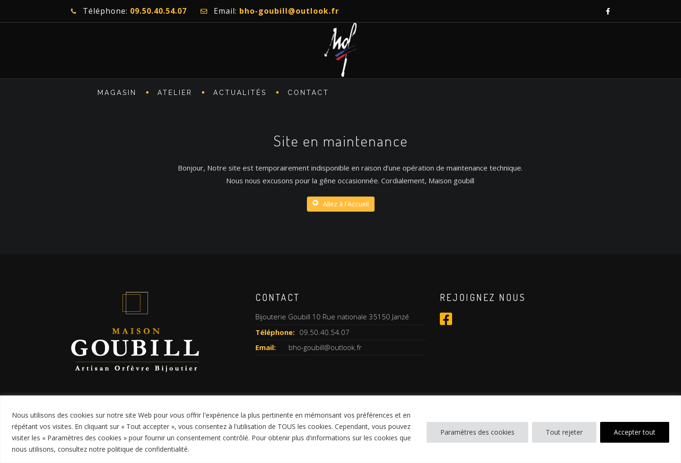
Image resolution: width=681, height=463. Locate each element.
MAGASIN (117, 92)
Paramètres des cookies (477, 432)
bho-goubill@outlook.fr (325, 347)
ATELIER (174, 92)
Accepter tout (634, 432)
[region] (340, 429)
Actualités (240, 92)
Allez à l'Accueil (341, 203)
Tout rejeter (564, 432)
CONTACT (308, 92)
